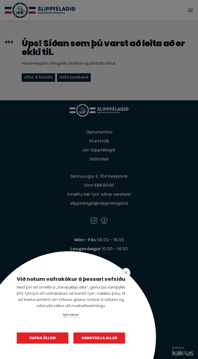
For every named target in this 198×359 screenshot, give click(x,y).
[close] (126, 272)
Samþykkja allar (99, 338)
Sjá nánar (71, 314)
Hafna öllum (42, 338)
